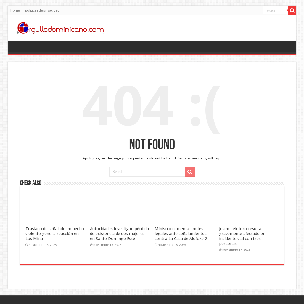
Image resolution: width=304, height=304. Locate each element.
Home (15, 10)
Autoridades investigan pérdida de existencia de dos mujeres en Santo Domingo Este (119, 233)
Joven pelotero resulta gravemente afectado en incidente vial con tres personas (242, 236)
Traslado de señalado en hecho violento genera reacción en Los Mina (54, 233)
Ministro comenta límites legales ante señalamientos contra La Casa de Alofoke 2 (181, 233)
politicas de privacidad (42, 10)
